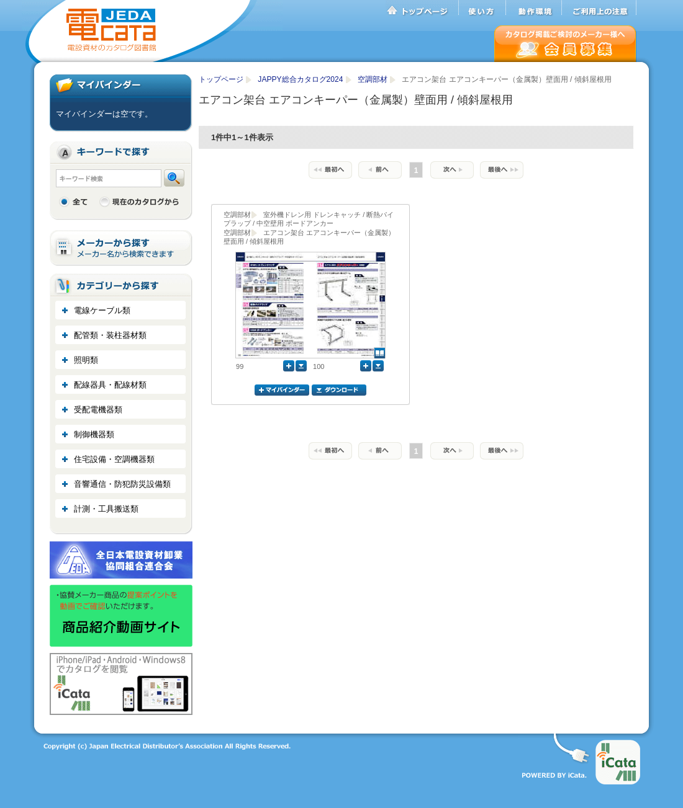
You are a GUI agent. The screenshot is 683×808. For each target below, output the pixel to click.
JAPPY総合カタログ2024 (301, 79)
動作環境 (534, 8)
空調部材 (373, 79)
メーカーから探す (121, 248)
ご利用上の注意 (599, 8)
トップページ (422, 8)
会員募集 (565, 43)
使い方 (482, 8)
